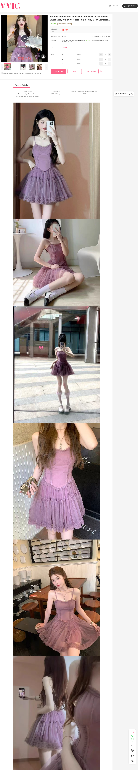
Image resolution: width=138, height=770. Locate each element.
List (74, 71)
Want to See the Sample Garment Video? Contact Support (22, 73)
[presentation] (2, 67)
